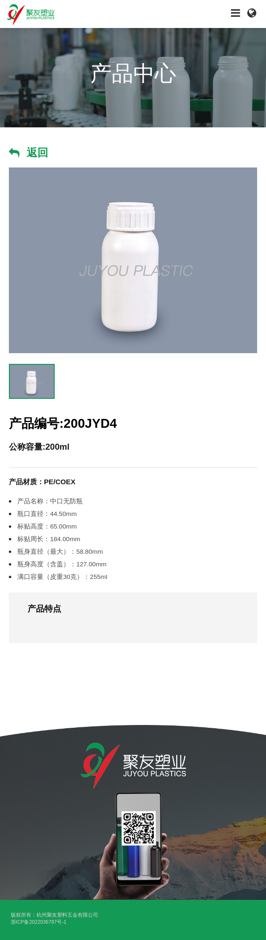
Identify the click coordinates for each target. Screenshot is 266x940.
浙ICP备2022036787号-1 (38, 922)
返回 (37, 152)
